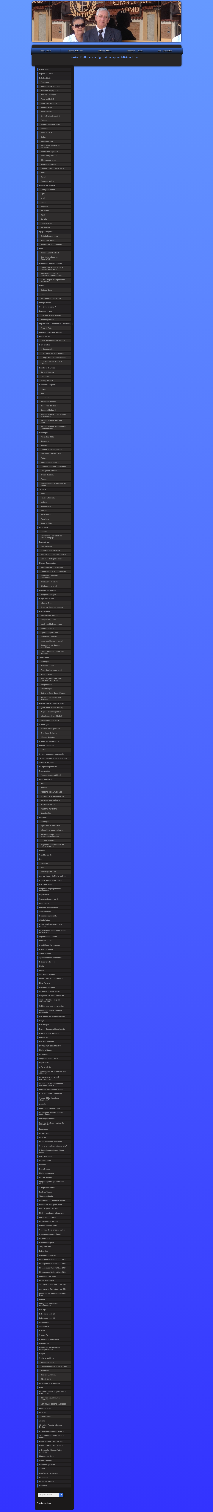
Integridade (43, 1129)
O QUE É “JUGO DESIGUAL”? (52, 168)
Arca (42, 868)
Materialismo (46, 515)
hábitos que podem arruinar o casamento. (50, 1011)
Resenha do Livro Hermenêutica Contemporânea (53, 427)
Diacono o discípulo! (47, 987)
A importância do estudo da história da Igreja (51, 537)
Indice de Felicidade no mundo (51, 1090)
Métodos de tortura (48, 737)
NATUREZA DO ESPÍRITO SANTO (53, 555)
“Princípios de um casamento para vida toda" (52, 1072)
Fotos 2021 (43, 1037)
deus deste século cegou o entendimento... (49, 1001)
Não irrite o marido (46, 1042)
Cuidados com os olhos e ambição (52, 1200)
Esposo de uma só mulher (49, 1033)
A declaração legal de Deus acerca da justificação (51, 679)
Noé (40, 859)
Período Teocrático (46, 746)
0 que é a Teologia (48, 498)
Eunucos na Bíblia (46, 941)
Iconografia (45, 397)
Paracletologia (44, 542)
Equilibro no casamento (48, 907)
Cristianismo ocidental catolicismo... (49, 577)
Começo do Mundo (48, 190)
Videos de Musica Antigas (51, 315)
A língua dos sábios (47, 1188)
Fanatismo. (45, 82)
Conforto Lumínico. (48, 1375)
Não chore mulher (46, 884)
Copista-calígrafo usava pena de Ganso (53, 484)
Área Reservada (45, 1460)
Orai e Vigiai (44, 1025)
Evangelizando (45, 303)
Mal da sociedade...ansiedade (50, 1142)
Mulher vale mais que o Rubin (50, 1205)
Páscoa (42, 851)
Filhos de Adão (45, 1408)
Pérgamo (44, 206)
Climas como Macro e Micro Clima (54, 1366)
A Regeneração (46, 685)
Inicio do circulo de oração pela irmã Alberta (51, 1124)
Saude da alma (45, 953)
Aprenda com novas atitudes (50, 958)
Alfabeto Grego (46, 107)
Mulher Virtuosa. (45, 1050)
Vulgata (43, 479)
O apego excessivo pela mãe (50, 1234)
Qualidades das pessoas (48, 1221)
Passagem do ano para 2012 (51, 298)
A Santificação (46, 689)
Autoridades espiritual (49, 152)
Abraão (42, 1421)
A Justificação (46, 674)
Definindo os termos (48, 666)
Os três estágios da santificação (53, 693)
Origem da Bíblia (47, 475)
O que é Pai (43, 1335)
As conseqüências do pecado (52, 641)
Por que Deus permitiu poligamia (52, 1029)
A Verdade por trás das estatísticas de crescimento (51, 274)
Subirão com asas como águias (51, 1006)
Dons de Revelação (48, 164)
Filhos (41, 970)
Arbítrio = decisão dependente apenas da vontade (51, 1084)
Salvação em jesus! (46, 762)
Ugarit (43, 215)
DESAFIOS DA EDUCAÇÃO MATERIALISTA (49, 1078)
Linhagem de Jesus (46, 1456)
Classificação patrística (50, 720)
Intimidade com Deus (47, 1276)
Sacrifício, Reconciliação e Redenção (51, 698)
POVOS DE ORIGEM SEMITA (50, 1046)
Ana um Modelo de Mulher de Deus (52, 876)
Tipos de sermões (47, 840)
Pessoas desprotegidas (48, 916)
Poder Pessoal (45, 1169)
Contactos (43, 1486)
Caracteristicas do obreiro (49, 899)
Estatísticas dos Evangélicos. (50, 263)
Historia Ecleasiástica (47, 563)
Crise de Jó (43, 1137)
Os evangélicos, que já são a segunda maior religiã (52, 268)
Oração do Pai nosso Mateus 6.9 (51, 996)
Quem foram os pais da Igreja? (52, 708)
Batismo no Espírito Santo (51, 86)
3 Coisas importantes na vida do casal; (51, 1151)
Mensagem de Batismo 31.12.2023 (52, 1259)
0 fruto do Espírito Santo (50, 550)
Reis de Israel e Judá (47, 962)
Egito (43, 194)
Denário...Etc (46, 813)
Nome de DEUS (46, 523)
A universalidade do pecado (51, 624)
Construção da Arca (48, 872)
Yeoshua (44, 532)
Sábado (43, 177)
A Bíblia (44, 445)
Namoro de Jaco (47, 141)
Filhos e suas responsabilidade (51, 979)
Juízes (43, 389)
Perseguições (44, 771)
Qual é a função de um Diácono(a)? (49, 258)
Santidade (44, 129)
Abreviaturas (44, 1322)
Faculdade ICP (45, 336)
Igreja (43, 294)
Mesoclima (45, 1371)
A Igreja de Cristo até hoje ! (51, 244)
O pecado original (47, 628)
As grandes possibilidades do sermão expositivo (52, 845)
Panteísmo (45, 519)
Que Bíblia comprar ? (47, 307)
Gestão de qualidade (47, 1465)
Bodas (43, 137)
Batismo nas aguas (46, 1243)
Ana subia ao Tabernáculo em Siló (52, 1285)
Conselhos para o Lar (49, 156)
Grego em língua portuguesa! (52, 607)
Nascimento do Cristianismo (52, 567)
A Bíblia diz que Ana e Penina (50, 880)
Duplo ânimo (44, 895)
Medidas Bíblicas (45, 779)
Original (42, 1354)
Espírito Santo (46, 546)
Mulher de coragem (46, 1173)
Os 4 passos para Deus (48, 767)
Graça (41, 1021)
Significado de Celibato (48, 937)
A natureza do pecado (49, 616)
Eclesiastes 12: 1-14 (47, 1314)
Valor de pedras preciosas (49, 1209)
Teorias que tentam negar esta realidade (52, 652)
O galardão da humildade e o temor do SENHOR (53, 931)
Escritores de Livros (47, 368)
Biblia (41, 966)
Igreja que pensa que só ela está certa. (51, 1182)
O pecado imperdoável (49, 632)
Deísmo (43, 511)
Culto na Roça (46, 290)
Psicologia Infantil (46, 949)
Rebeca (42, 1331)
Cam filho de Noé (46, 855)
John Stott (45, 376)
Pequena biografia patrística (51, 712)
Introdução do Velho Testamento (53, 466)
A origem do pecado (48, 620)
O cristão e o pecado (49, 637)
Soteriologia (44, 657)
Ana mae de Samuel (47, 975)
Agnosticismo (46, 506)
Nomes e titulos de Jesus (50, 124)
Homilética (43, 817)
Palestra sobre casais (47, 1217)
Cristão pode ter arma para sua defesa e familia (51, 1113)
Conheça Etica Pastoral (50, 253)
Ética (41, 249)
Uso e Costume (46, 112)
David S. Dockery (47, 372)
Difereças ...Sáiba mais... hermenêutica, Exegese (50, 835)
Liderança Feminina (47, 1119)
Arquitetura (43, 1477)
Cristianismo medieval (49, 582)
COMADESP (44, 1343)
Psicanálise (43, 1251)
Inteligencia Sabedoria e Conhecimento (48, 1304)
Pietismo (44, 120)
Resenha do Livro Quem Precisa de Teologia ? (53, 415)
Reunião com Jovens (47, 1255)
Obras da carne (45, 1160)
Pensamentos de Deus (48, 1226)
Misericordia (44, 903)
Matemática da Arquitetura (49, 1383)
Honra (43, 173)
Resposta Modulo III (48, 410)
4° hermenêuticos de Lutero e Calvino (52, 363)
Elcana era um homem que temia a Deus (52, 1294)
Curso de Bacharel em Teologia (53, 341)
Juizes (43, 750)
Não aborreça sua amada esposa (52, 1016)
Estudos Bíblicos (105, 51)
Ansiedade (43, 1054)
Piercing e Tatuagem (48, 95)
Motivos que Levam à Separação (51, 1213)
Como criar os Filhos (49, 103)
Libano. (43, 202)
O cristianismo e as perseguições (54, 572)
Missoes (42, 1165)
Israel (43, 198)
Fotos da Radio (46, 328)
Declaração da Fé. (47, 240)
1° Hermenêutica (47, 349)
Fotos (41, 286)
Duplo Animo (44, 1063)
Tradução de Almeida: (49, 471)
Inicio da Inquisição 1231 (50, 729)
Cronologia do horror (49, 733)
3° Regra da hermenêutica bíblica (53, 358)
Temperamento (45, 1247)
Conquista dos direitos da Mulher (52, 1230)
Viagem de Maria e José (48, 1059)
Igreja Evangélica (165, 51)
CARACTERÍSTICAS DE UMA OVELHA (50, 925)
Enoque (42, 1299)
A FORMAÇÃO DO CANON (51, 454)
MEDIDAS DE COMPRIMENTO (52, 796)
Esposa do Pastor (75, 51)
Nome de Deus (46, 133)
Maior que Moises (47, 181)
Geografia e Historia (135, 51)
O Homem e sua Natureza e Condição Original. (49, 1349)
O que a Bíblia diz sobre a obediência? (49, 1099)
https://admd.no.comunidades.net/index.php (55, 324)
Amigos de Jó (44, 1133)
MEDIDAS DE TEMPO (49, 809)
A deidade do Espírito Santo (51, 559)
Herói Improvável (47, 320)
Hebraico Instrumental (48, 590)
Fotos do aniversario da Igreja (50, 332)
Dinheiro (44, 788)
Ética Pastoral (44, 983)
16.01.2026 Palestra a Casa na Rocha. (50, 1426)
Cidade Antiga (44, 920)
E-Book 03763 (46, 1379)
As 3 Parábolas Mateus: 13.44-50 (51, 1431)
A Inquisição (44, 725)
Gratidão (42, 1104)
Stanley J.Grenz (47, 381)
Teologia (42, 489)
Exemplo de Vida (45, 311)
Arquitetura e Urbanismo (48, 1473)
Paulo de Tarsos (45, 1192)
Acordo (42, 1469)
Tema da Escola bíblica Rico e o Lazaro (51, 1436)
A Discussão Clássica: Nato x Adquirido (50, 1451)
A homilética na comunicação (52, 830)
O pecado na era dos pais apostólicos (50, 646)
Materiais (42, 1412)
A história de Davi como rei (49, 945)
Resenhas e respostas (48, 385)
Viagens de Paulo (46, 1196)
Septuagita (45, 441)
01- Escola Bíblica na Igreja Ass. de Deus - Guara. (52, 1393)
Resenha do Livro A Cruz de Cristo (51, 421)
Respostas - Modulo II (49, 406)
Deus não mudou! (46, 1156)
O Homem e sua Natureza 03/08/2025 (50, 1399)
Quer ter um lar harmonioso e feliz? (53, 1146)
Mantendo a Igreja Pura (50, 91)
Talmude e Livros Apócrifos (51, 450)
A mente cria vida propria (49, 1339)
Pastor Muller (45, 51)
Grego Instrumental (46, 599)
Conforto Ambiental (46, 1358)
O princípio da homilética (50, 826)
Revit (41, 1388)
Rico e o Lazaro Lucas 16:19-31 (51, 1442)
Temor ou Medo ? (47, 99)
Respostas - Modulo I (49, 402)
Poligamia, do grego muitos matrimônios (50, 890)
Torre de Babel (46, 223)
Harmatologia (44, 611)
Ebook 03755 (46, 1417)
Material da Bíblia (47, 437)
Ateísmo (44, 502)
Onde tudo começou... (49, 236)
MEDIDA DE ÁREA (48, 805)
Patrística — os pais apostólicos (51, 703)
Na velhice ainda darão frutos (50, 1094)
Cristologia (43, 527)
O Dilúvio (44, 863)
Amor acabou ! (45, 912)
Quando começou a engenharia (51, 754)
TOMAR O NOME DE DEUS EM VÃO (53, 758)
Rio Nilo (44, 219)
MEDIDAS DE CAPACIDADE (51, 792)
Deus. (43, 494)
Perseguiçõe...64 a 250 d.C (51, 775)
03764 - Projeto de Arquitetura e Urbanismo (53, 281)
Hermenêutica (44, 345)
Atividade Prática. (47, 1362)
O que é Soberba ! (46, 1177)
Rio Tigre (42, 1310)
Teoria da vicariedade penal (51, 670)
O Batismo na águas (48, 160)
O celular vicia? (45, 1238)
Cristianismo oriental (49, 586)
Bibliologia (43, 433)
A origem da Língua (48, 595)
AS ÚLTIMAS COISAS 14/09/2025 (53, 1404)
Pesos (43, 784)
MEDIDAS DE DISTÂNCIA (50, 800)
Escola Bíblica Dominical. (50, 116)
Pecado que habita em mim (49, 1108)
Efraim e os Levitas (46, 1281)
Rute (42, 393)
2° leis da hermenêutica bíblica (52, 353)
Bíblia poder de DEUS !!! (50, 462)
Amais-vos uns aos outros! (49, 991)
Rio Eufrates (45, 228)
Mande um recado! (46, 1481)
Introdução (45, 662)
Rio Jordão (45, 211)
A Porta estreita (45, 1067)
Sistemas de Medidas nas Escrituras (50, 146)
